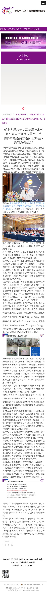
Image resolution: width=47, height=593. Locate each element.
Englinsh (22, 24)
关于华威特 (7, 115)
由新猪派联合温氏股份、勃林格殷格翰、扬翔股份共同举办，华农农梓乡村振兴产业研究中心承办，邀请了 (23, 206)
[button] (43, 3)
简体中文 (22, 19)
